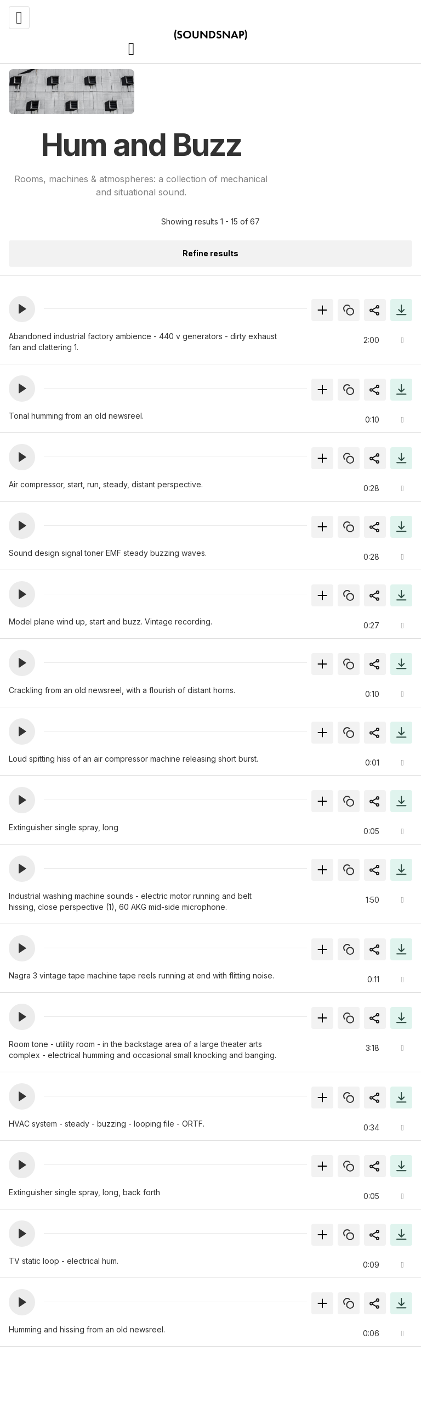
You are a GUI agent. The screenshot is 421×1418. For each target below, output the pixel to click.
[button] (22, 309)
